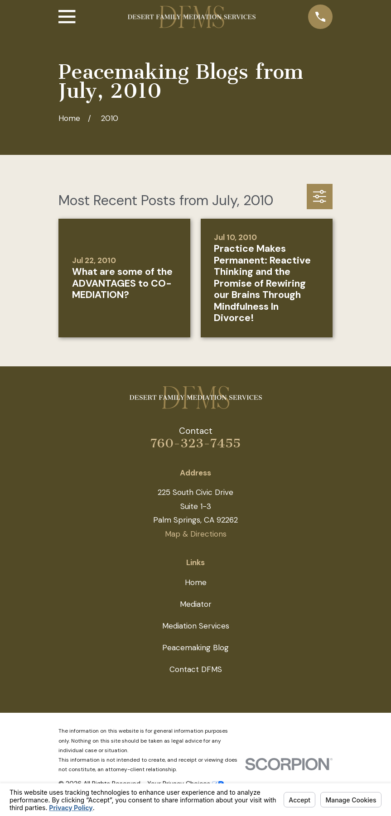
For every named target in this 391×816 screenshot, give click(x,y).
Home (196, 582)
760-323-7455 (195, 443)
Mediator (196, 604)
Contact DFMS (195, 669)
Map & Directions (196, 534)
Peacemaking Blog (195, 648)
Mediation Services (195, 626)
